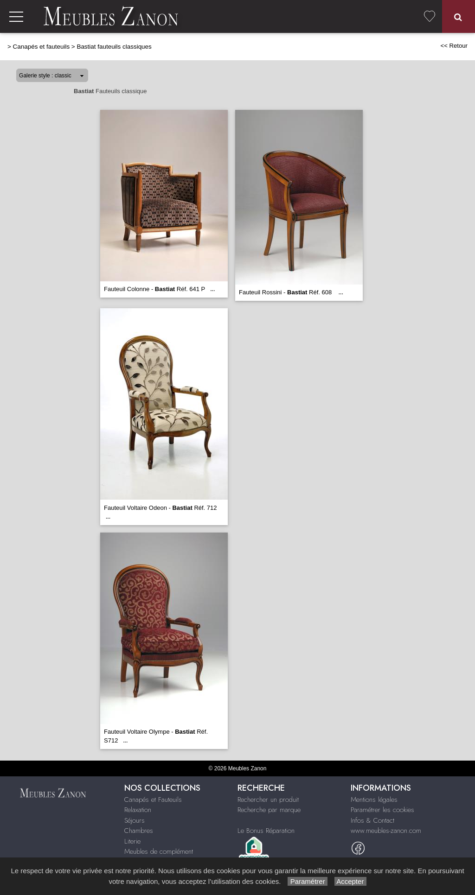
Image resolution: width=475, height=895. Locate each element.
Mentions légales (374, 799)
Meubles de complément (158, 851)
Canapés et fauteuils (41, 46)
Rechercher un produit (268, 799)
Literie (132, 841)
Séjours (134, 820)
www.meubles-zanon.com (386, 830)
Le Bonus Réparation (266, 830)
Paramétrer (307, 881)
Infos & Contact (372, 820)
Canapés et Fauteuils (153, 799)
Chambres (138, 830)
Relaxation (137, 810)
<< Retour (454, 45)
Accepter (350, 881)
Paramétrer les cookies (382, 810)
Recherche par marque (269, 810)
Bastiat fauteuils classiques (114, 46)
